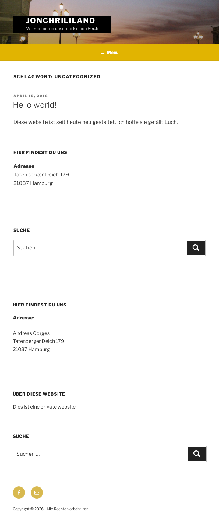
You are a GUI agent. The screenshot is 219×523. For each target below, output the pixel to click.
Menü (109, 52)
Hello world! (34, 105)
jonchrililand (60, 20)
